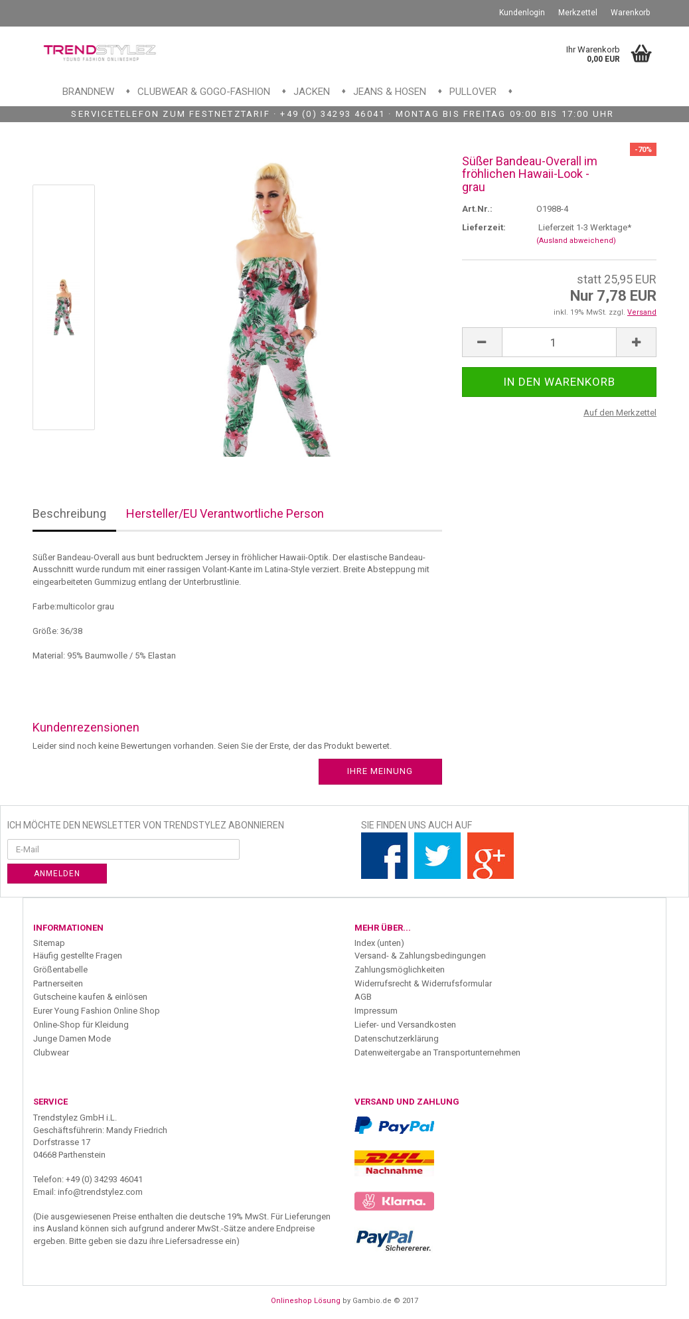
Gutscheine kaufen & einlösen (90, 997)
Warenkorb (630, 12)
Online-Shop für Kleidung (81, 1025)
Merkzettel (577, 12)
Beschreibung (69, 513)
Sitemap (49, 943)
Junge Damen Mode (72, 1039)
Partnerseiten (58, 983)
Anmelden (57, 873)
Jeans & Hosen (389, 92)
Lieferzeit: (484, 227)
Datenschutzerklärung (396, 1039)
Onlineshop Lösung (306, 1300)
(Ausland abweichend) (576, 240)
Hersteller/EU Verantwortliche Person (225, 513)
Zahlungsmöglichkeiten (399, 969)
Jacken (311, 92)
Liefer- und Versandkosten (405, 1025)
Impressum (376, 1011)
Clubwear (51, 1052)
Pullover (473, 92)
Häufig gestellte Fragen (77, 956)
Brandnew (88, 92)
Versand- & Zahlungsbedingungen (420, 956)
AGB (363, 997)
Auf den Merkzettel (619, 413)
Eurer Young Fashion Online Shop (96, 1011)
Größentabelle (60, 969)
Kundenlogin (522, 12)
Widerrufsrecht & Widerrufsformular (423, 983)
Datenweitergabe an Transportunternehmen (437, 1052)
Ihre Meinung (380, 771)
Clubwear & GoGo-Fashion (203, 92)
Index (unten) (379, 943)
